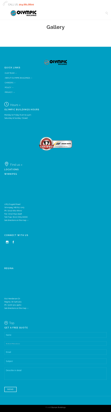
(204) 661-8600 (15, 211)
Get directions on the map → (16, 220)
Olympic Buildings (58, 407)
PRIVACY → (10, 92)
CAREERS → (10, 83)
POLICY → (9, 87)
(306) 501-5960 (14, 305)
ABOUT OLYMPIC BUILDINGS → (18, 78)
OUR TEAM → (11, 73)
